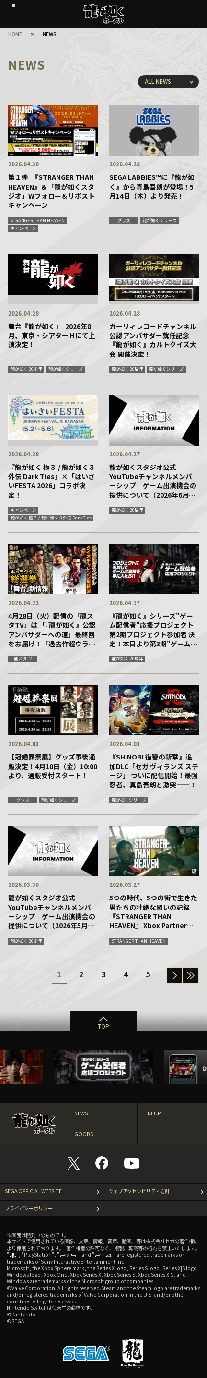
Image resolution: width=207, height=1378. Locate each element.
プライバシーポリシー (29, 1208)
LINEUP (152, 1113)
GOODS (83, 1134)
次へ (174, 975)
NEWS (81, 1113)
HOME (15, 34)
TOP (103, 1026)
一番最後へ (190, 975)
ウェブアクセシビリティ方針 (139, 1191)
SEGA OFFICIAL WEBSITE (33, 1191)
